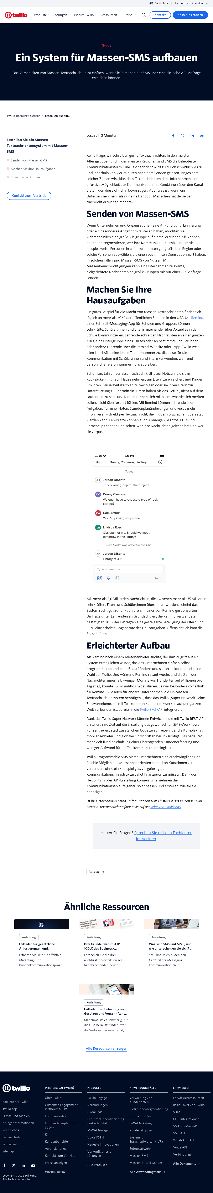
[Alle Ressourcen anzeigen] (106, 1049)
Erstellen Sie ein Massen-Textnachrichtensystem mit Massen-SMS (38, 146)
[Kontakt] (160, 15)
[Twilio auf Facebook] (5, 1165)
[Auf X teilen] (184, 135)
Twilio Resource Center (23, 116)
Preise (130, 15)
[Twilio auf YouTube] (34, 1165)
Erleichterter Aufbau (25, 177)
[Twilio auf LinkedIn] (25, 1165)
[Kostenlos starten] (190, 15)
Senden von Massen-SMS (29, 160)
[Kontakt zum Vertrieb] (29, 196)
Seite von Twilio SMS (165, 807)
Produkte (42, 15)
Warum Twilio (85, 15)
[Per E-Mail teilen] (203, 136)
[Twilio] (16, 15)
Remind (197, 318)
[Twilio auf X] (15, 1165)
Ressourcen (110, 15)
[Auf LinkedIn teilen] (194, 135)
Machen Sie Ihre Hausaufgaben (33, 169)
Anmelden (200, 3)
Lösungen (62, 15)
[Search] (144, 15)
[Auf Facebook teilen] (174, 135)
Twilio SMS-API (151, 710)
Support (181, 3)
